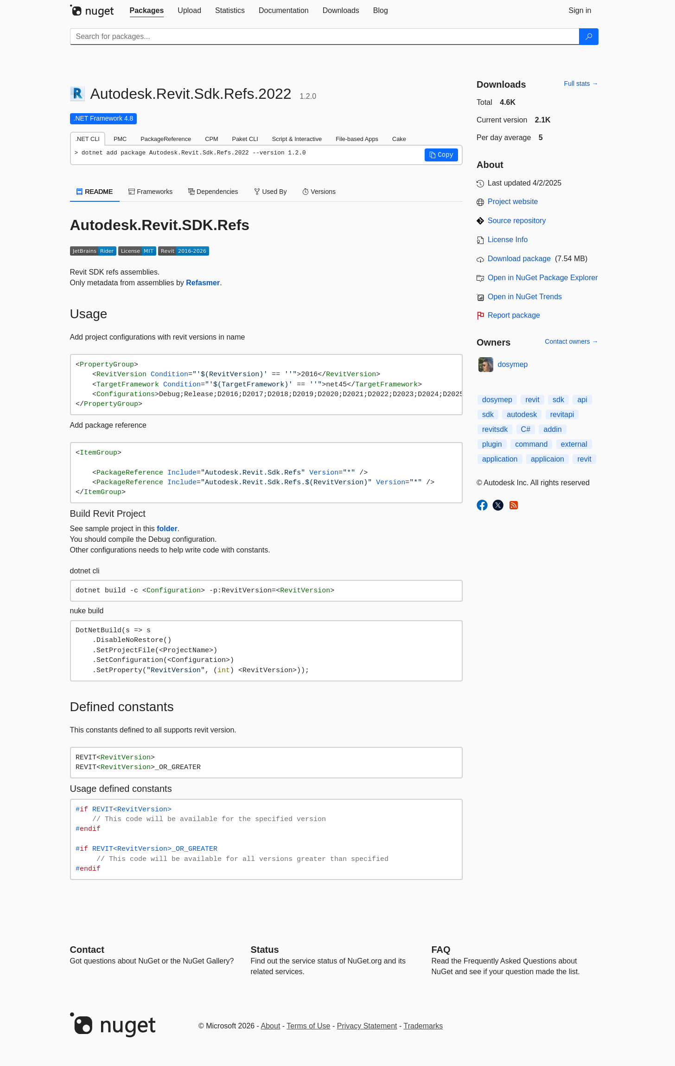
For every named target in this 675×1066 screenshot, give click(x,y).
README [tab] (95, 191)
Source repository (517, 221)
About (270, 1026)
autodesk (522, 414)
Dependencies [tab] (213, 191)
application (500, 459)
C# (525, 429)
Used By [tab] (270, 191)
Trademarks (423, 1026)
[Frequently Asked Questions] (441, 949)
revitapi (562, 414)
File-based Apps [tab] (357, 138)
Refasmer (203, 283)
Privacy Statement (367, 1026)
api (582, 400)
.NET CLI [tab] (88, 138)
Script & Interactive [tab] (297, 138)
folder (167, 529)
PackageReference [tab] (165, 138)
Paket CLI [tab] (245, 138)
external (574, 444)
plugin (492, 444)
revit (532, 400)
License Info (508, 240)
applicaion (547, 459)
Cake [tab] (399, 138)
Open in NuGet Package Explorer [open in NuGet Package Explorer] (543, 278)
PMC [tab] (120, 138)
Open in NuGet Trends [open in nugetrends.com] (525, 297)
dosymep (513, 364)
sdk (558, 400)
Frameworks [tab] (150, 191)
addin (552, 429)
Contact (87, 949)
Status (265, 949)
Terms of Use (308, 1026)
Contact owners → (571, 341)
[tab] (147, 10)
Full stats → (581, 83)
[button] (441, 154)
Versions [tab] (319, 191)
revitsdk (495, 429)
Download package (519, 259)
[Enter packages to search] (324, 36)
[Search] (589, 36)
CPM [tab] (211, 138)
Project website (513, 201)
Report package (514, 315)
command (531, 444)
